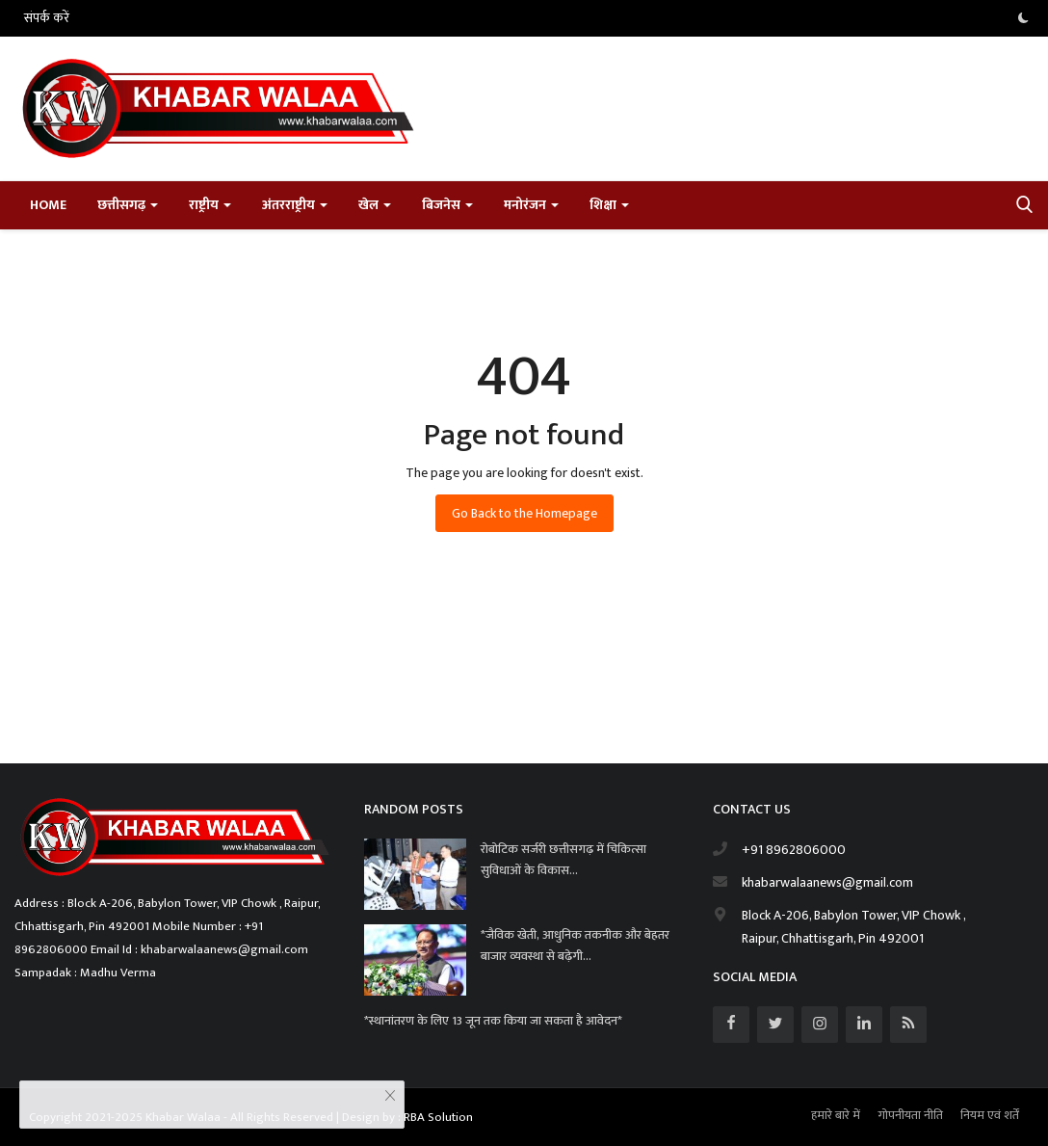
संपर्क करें (46, 18)
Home (48, 205)
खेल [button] (374, 205)
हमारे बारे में (835, 1115)
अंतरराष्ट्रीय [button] (295, 205)
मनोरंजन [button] (531, 205)
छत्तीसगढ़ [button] (127, 205)
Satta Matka (48, 722)
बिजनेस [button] (447, 205)
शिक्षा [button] (609, 205)
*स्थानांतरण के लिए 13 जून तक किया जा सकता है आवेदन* (494, 1020)
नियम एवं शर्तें (989, 1115)
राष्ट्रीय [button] (210, 205)
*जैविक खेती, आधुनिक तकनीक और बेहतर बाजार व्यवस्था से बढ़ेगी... (575, 945)
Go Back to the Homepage (524, 513)
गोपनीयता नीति (910, 1115)
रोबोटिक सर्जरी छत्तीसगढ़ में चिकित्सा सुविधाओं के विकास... (563, 860)
